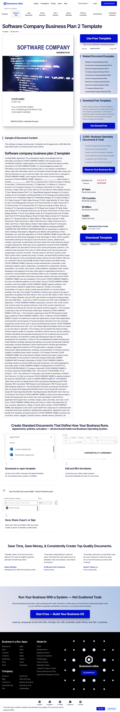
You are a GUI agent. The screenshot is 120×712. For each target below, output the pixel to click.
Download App (7, 685)
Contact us (6, 682)
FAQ (3, 688)
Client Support (83, 3)
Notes (21, 656)
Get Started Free (98, 125)
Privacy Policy (72, 709)
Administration (97, 14)
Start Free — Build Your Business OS (60, 614)
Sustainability (24, 688)
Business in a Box (42, 709)
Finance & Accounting (83, 14)
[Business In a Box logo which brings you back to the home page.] (13, 3)
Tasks (21, 662)
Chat (4, 650)
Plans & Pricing (24, 679)
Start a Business (55, 14)
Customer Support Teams (46, 668)
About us (5, 676)
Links (21, 653)
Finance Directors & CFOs (46, 671)
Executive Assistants (44, 656)
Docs (4, 662)
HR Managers (42, 659)
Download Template (99, 237)
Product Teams (42, 662)
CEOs (39, 646)
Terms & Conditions (57, 709)
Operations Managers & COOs (48, 675)
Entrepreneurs (42, 650)
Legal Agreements (28, 14)
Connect (5, 653)
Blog (3, 679)
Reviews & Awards (26, 682)
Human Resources (42, 14)
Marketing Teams (43, 665)
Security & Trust (25, 685)
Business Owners (43, 653)
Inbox (21, 650)
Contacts (5, 656)
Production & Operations (112, 14)
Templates (5, 14)
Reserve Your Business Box (99, 169)
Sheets (22, 659)
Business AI (6, 646)
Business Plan (16, 14)
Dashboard (6, 659)
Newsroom (23, 676)
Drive (4, 665)
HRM (21, 646)
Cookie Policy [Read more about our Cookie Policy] (84, 709)
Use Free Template (98, 38)
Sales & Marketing (69, 14)
